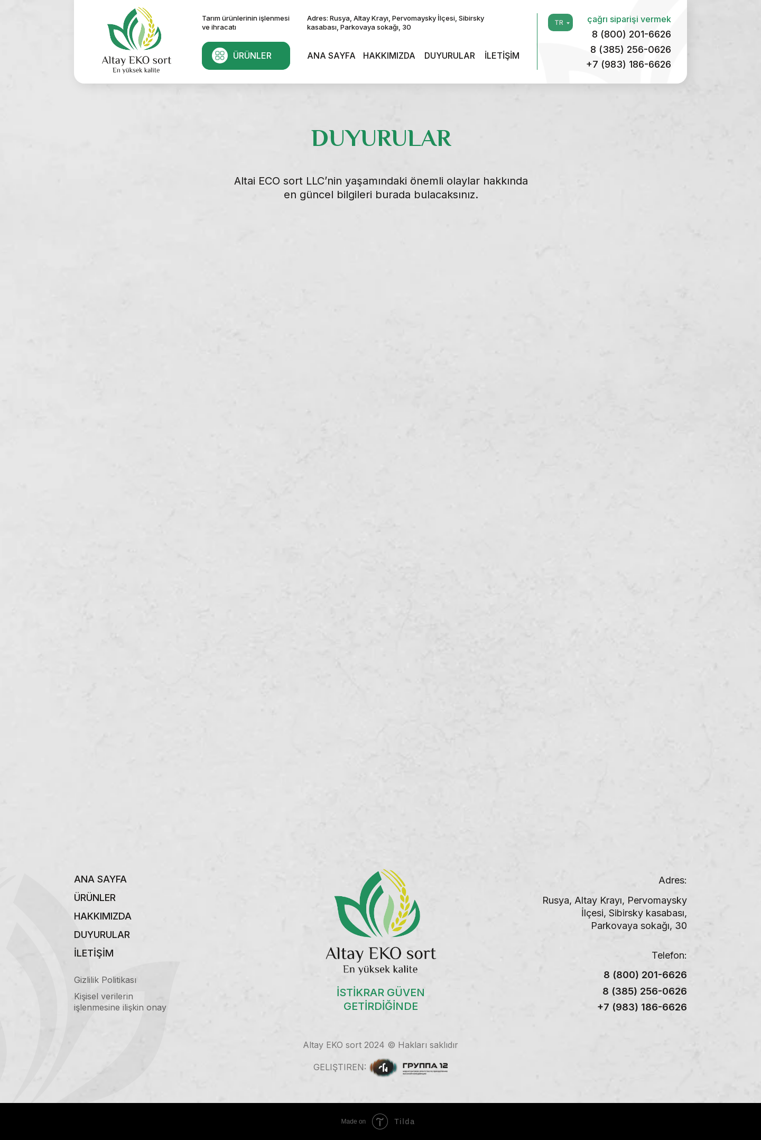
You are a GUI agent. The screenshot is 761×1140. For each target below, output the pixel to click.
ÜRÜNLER (252, 55)
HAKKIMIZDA (389, 55)
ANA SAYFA (331, 55)
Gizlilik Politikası (105, 979)
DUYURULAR (449, 55)
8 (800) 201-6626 (631, 34)
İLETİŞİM (502, 55)
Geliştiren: (339, 1067)
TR (558, 22)
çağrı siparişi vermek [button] (629, 19)
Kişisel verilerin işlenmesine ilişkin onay (120, 1002)
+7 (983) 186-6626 (628, 64)
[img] (136, 39)
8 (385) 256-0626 (630, 49)
